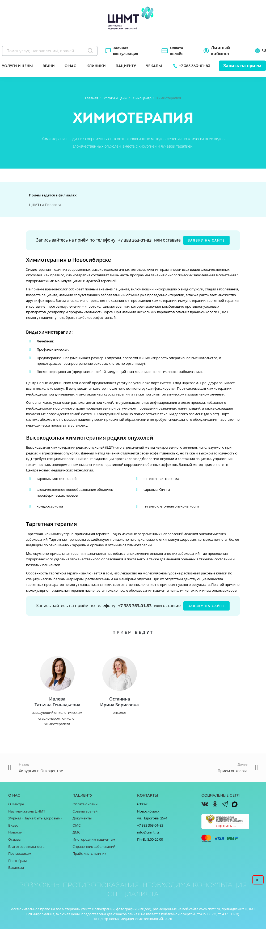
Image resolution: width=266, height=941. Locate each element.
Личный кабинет (220, 51)
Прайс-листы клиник (89, 865)
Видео (13, 837)
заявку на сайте (206, 240)
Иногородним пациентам (94, 851)
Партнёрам (17, 872)
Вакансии (16, 879)
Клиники (96, 66)
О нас (71, 66)
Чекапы (154, 66)
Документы (82, 829)
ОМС (77, 837)
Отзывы (14, 851)
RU (260, 50)
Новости (15, 843)
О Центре (16, 815)
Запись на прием (242, 65)
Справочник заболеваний (94, 858)
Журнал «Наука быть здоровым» (35, 829)
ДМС (76, 843)
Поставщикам (19, 865)
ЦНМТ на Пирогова (45, 204)
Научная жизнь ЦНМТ (26, 822)
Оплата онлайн (177, 50)
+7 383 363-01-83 (194, 66)
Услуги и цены (17, 66)
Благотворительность (26, 858)
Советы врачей (85, 822)
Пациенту (126, 66)
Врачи (49, 66)
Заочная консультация (125, 50)
